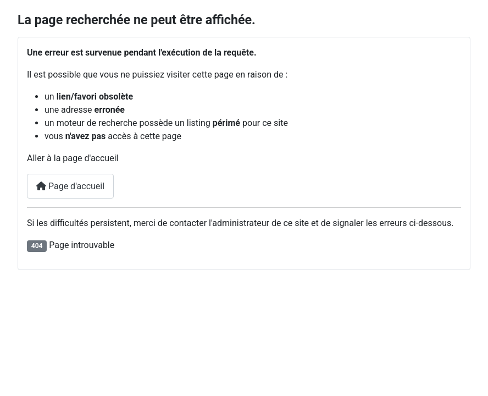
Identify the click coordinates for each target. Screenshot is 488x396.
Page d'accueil (70, 186)
